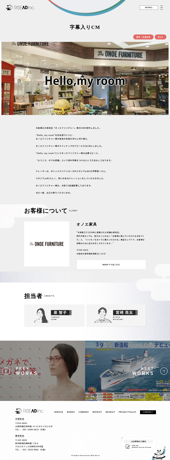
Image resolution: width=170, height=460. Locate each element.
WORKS (71, 412)
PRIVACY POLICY (127, 412)
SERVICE (58, 412)
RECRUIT (97, 412)
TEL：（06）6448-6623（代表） (31, 429)
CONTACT (148, 412)
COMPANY (84, 412)
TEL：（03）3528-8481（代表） (31, 449)
